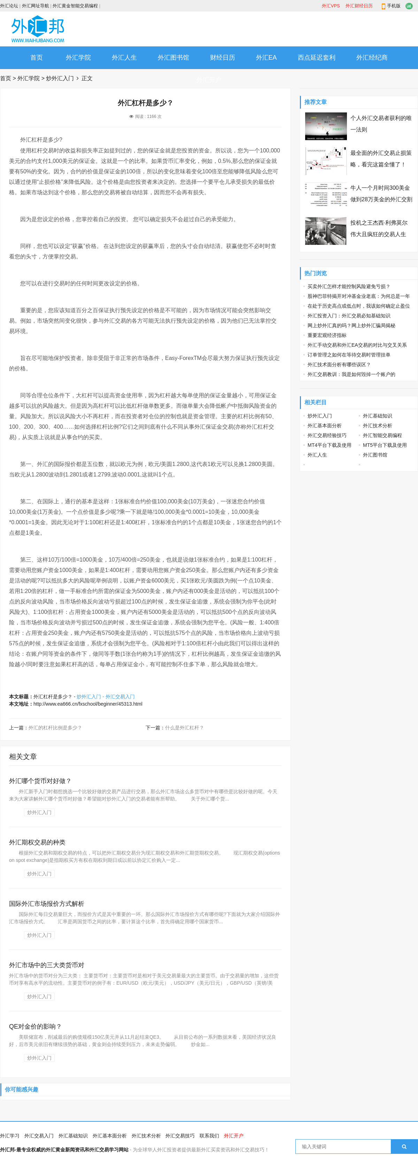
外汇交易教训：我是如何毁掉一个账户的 (351, 374)
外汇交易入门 (39, 1135)
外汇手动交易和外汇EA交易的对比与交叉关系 (357, 345)
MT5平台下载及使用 (385, 445)
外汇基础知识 (377, 416)
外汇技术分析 (377, 425)
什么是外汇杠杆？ (184, 727)
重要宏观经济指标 (327, 335)
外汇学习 (10, 1135)
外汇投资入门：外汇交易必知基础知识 (349, 315)
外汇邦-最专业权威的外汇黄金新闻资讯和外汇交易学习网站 (64, 1149)
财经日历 (222, 57)
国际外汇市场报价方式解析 (46, 903)
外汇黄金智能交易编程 (75, 5)
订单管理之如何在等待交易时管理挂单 (349, 355)
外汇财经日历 (359, 5)
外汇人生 (124, 57)
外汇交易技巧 (180, 1135)
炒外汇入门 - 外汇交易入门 (105, 696)
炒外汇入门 (60, 78)
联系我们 (209, 1135)
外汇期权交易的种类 (37, 842)
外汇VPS (331, 5)
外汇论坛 (9, 5)
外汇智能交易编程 (382, 435)
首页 (36, 57)
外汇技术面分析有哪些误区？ (339, 364)
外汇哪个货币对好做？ (40, 780)
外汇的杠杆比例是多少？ (55, 727)
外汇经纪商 (372, 57)
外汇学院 (78, 57)
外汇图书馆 (173, 57)
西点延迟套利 (316, 57)
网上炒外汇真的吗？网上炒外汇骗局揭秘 (351, 325)
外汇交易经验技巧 (327, 435)
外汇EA (266, 57)
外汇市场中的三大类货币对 (46, 965)
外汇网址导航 (35, 5)
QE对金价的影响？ (35, 1026)
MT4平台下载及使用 (329, 445)
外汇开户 (209, 79)
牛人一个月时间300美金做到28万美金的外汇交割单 (381, 199)
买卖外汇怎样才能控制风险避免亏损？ (349, 286)
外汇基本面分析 (325, 425)
